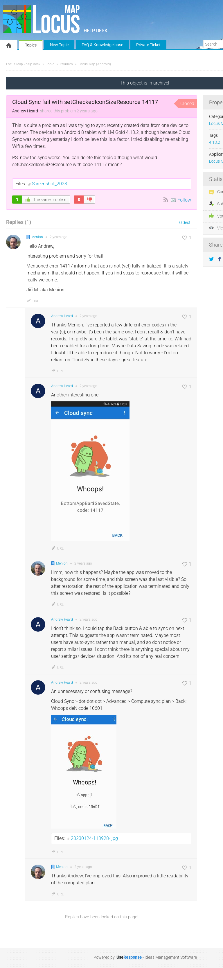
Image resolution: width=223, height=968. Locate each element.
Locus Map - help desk (23, 64)
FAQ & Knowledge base (102, 44)
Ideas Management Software (171, 957)
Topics (31, 45)
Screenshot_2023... (51, 183)
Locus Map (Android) (94, 64)
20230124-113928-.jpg (94, 838)
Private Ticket (148, 44)
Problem (66, 64)
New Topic (59, 44)
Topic (50, 64)
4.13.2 (214, 142)
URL (32, 301)
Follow (184, 200)
